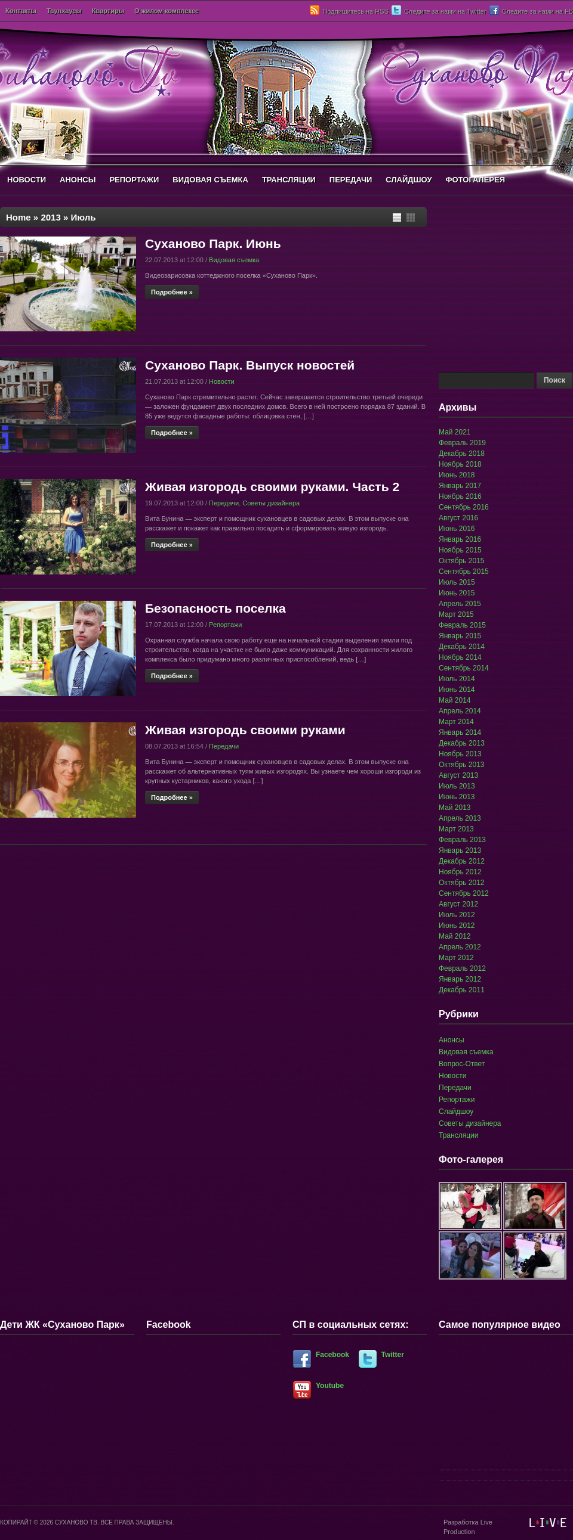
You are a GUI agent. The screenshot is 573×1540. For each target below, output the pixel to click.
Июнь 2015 (457, 593)
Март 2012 (456, 958)
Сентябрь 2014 (464, 668)
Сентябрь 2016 (464, 507)
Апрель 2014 (460, 711)
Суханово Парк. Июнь (213, 243)
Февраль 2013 (462, 840)
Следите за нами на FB (537, 11)
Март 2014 (456, 722)
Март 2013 (456, 829)
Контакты (20, 10)
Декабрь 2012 (462, 861)
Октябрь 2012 (462, 882)
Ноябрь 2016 (460, 496)
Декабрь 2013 (462, 743)
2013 (50, 217)
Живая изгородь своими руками (245, 730)
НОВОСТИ (26, 179)
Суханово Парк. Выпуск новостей (250, 365)
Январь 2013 (460, 850)
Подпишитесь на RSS (355, 11)
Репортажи (225, 624)
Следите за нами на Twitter (445, 11)
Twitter (392, 1354)
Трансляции (458, 1135)
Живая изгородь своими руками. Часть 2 (272, 486)
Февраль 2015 (462, 625)
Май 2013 (455, 807)
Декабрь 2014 (462, 646)
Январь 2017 (460, 486)
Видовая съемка (234, 259)
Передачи (224, 503)
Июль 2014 (457, 679)
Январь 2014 (460, 732)
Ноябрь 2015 (460, 550)
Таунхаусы (64, 10)
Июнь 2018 (457, 475)
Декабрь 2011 (462, 990)
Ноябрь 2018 (460, 464)
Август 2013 (458, 775)
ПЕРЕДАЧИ (350, 179)
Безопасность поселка (215, 608)
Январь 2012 (460, 979)
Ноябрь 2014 (460, 657)
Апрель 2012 (460, 947)
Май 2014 (455, 700)
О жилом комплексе (166, 10)
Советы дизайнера (271, 503)
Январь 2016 (460, 539)
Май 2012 (455, 936)
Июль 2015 (457, 582)
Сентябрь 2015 (464, 571)
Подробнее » (172, 292)
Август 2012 (458, 904)
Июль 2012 (457, 915)
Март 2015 (456, 614)
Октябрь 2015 (462, 561)
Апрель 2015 (460, 604)
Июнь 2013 (457, 797)
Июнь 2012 (457, 925)
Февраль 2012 (462, 968)
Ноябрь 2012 (460, 872)
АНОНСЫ (78, 179)
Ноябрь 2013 (460, 754)
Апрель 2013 (460, 818)
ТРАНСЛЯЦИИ (289, 179)
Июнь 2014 (457, 689)
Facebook (332, 1354)
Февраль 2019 (462, 443)
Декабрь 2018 (462, 453)
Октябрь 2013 (462, 764)
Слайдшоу (456, 1111)
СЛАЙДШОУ (409, 179)
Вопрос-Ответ (462, 1064)
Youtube (330, 1385)
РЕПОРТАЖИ (134, 179)
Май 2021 (455, 432)
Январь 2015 (460, 636)
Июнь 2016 (457, 528)
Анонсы (451, 1040)
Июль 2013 (457, 786)
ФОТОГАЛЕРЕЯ (475, 179)
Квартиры (108, 10)
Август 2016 (458, 518)
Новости (222, 381)
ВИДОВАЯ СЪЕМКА (210, 179)
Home (18, 217)
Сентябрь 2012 (464, 893)
